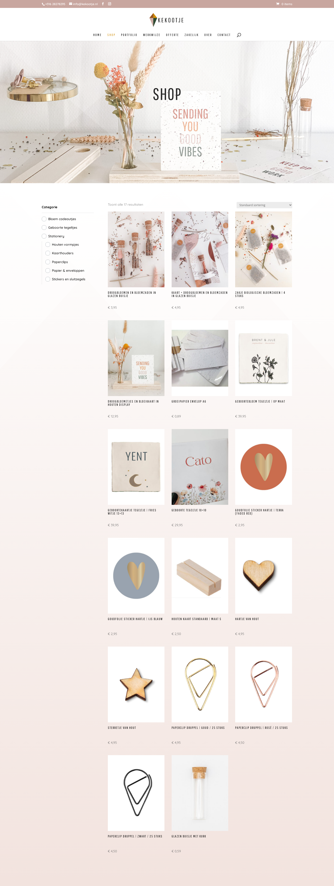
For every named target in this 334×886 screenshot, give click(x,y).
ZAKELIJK (192, 35)
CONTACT (224, 35)
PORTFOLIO (129, 35)
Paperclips (60, 262)
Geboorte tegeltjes (62, 227)
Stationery (56, 236)
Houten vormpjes (65, 244)
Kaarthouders (63, 253)
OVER (208, 35)
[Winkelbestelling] (264, 205)
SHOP (111, 35)
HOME (97, 35)
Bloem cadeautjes (62, 219)
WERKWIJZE (152, 35)
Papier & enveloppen (68, 270)
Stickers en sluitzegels (68, 279)
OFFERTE (172, 35)
